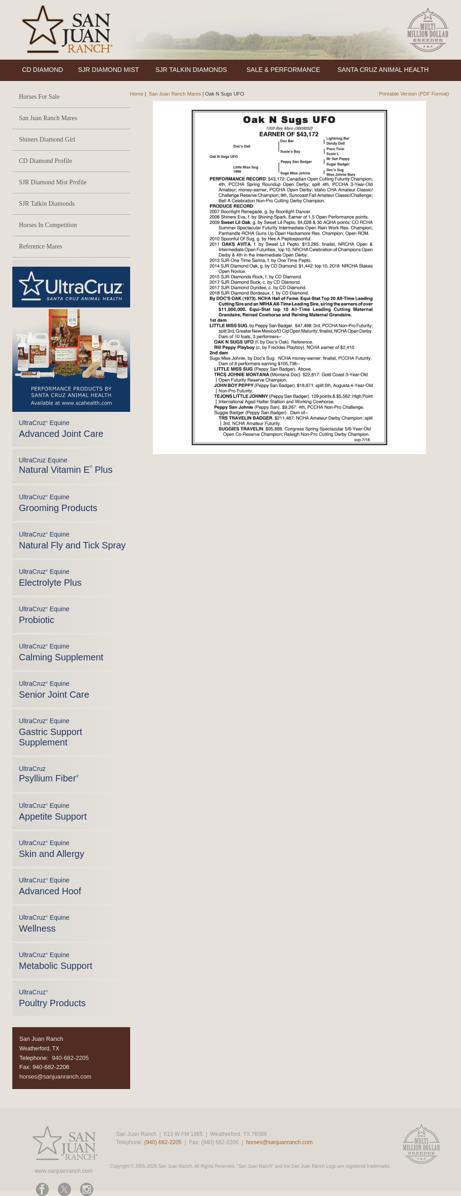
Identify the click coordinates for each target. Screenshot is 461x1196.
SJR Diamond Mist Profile (53, 182)
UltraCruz (49, 774)
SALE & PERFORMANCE (283, 69)
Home (136, 93)
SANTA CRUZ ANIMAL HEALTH (383, 69)
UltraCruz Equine (66, 465)
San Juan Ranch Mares (48, 118)
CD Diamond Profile (45, 160)
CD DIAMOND (42, 69)
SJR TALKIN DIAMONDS (191, 69)
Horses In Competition (48, 225)
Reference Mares (40, 246)
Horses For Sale (39, 96)
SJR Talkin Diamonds (47, 203)
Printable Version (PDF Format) (414, 93)
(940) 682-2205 (163, 1142)
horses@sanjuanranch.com (55, 1076)
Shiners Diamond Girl (47, 139)
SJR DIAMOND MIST (108, 69)
